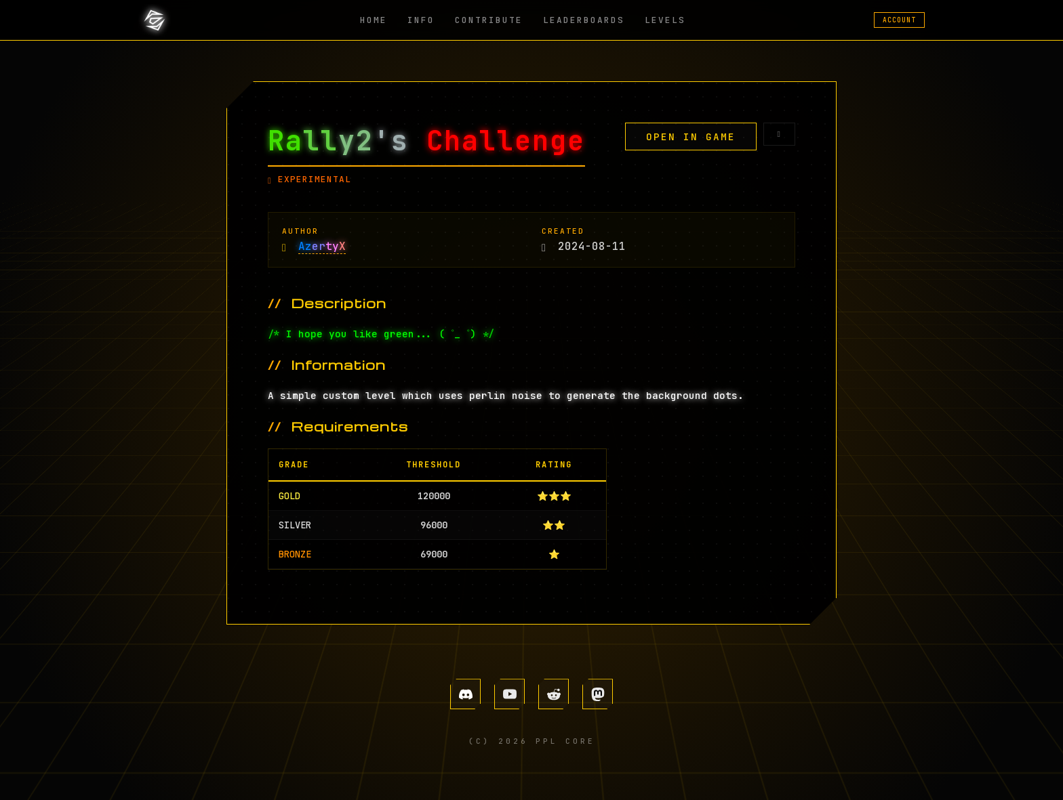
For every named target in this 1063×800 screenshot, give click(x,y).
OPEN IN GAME (691, 136)
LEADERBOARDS (583, 20)
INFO (421, 20)
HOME (373, 20)
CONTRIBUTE (489, 20)
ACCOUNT (899, 20)
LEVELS (665, 20)
